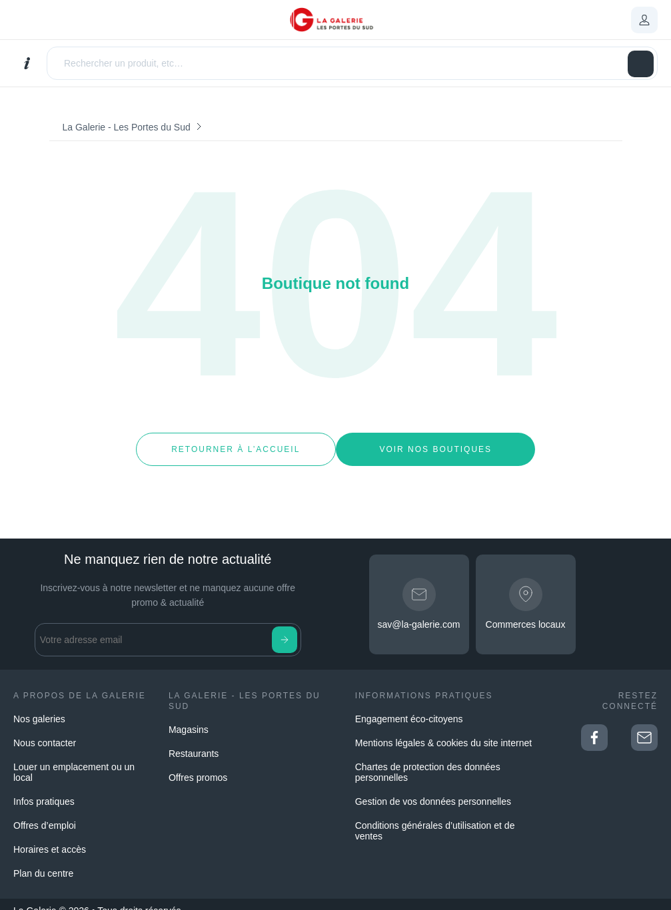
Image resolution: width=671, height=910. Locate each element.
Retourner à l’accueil (235, 442)
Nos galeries (39, 706)
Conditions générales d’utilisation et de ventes (435, 818)
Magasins (189, 717)
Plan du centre (43, 860)
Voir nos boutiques (435, 442)
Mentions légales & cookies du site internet (443, 730)
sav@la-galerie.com (419, 611)
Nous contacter (44, 730)
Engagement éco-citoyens (409, 706)
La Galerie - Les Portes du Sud (127, 127)
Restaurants (194, 741)
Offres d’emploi (44, 812)
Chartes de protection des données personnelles (427, 759)
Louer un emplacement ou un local (74, 759)
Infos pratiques (44, 789)
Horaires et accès (49, 836)
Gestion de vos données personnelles (433, 789)
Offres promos (198, 765)
